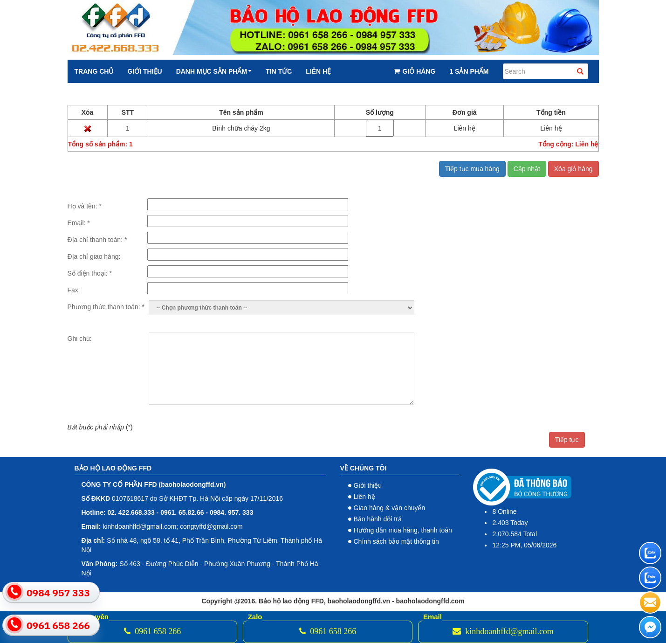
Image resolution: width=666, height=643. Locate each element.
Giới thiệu (144, 71)
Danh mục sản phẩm (214, 71)
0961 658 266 (152, 631)
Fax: (74, 290)
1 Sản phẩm (468, 71)
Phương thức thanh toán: (106, 307)
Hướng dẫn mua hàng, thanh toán (403, 530)
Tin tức (279, 71)
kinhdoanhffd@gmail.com (503, 631)
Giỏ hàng (414, 71)
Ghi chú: (80, 338)
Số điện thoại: (90, 273)
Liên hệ (318, 71)
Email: (79, 223)
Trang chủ (94, 71)
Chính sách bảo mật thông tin (396, 541)
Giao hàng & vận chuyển (390, 508)
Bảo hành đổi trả (378, 519)
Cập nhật (527, 169)
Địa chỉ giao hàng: (94, 256)
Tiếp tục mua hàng (472, 169)
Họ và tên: (85, 206)
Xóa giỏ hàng (573, 169)
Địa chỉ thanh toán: (97, 239)
